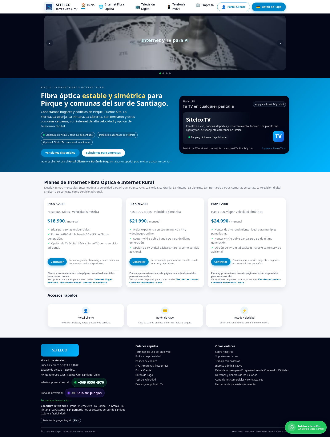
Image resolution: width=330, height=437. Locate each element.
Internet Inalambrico (95, 282)
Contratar (57, 262)
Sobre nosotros (224, 352)
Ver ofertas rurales (187, 279)
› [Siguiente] (280, 43)
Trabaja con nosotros (227, 361)
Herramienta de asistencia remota (235, 384)
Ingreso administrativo (228, 365)
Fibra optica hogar (70, 282)
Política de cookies (146, 361)
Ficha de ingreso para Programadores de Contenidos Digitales (252, 370)
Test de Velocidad (146, 379)
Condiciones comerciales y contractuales (239, 379)
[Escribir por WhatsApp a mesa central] (89, 382)
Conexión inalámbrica (141, 282)
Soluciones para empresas (103, 152)
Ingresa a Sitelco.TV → (274, 148)
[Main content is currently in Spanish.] (61, 420)
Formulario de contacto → (56, 400)
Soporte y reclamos (226, 356)
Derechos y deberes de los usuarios (236, 375)
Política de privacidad (148, 356)
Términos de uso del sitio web (153, 352)
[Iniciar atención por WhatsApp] (306, 427)
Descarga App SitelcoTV (149, 384)
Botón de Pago (144, 375)
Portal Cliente (144, 370)
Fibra (159, 282)
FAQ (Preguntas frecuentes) (152, 365)
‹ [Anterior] (49, 43)
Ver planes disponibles (60, 152)
